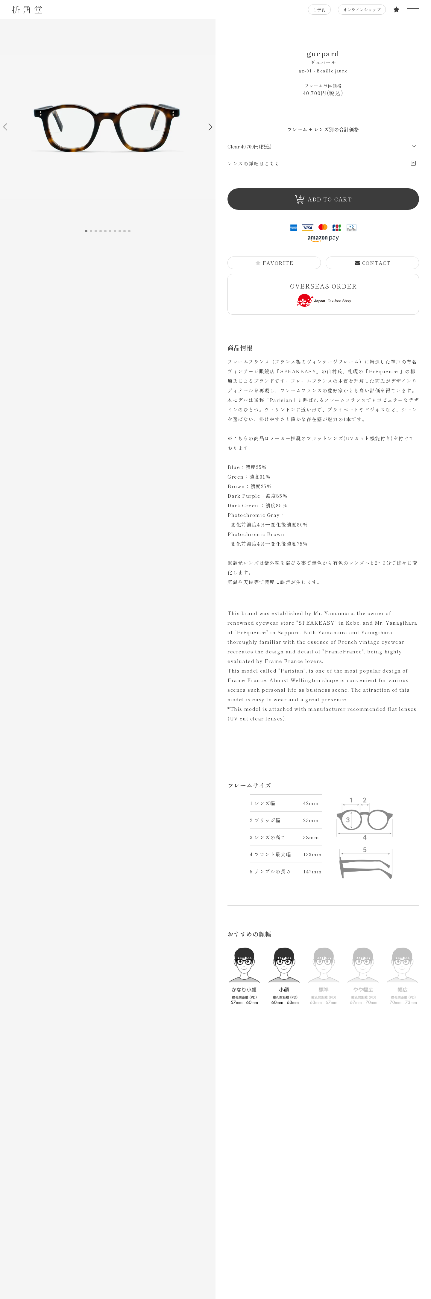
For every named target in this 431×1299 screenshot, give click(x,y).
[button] (210, 126)
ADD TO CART (323, 199)
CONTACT (373, 262)
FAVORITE (274, 262)
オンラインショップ (362, 10)
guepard (323, 57)
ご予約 (319, 10)
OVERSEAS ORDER (323, 294)
